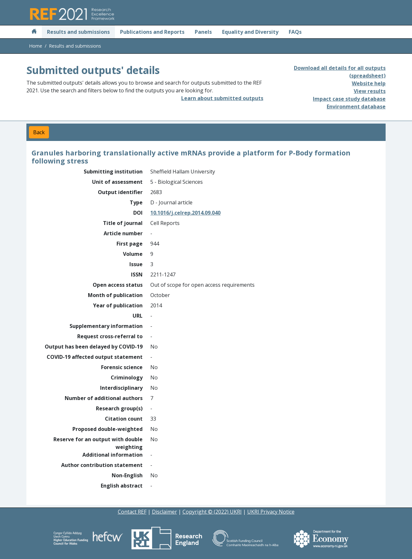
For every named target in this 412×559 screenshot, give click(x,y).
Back (39, 132)
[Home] (34, 31)
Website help (369, 83)
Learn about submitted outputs (222, 98)
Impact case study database (349, 98)
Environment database (356, 106)
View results (370, 91)
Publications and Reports (152, 31)
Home (35, 46)
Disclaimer (164, 511)
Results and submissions (78, 31)
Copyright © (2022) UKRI (212, 511)
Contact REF (132, 511)
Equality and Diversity (250, 31)
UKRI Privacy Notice (271, 511)
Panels (203, 31)
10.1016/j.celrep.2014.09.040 (185, 212)
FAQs (295, 31)
